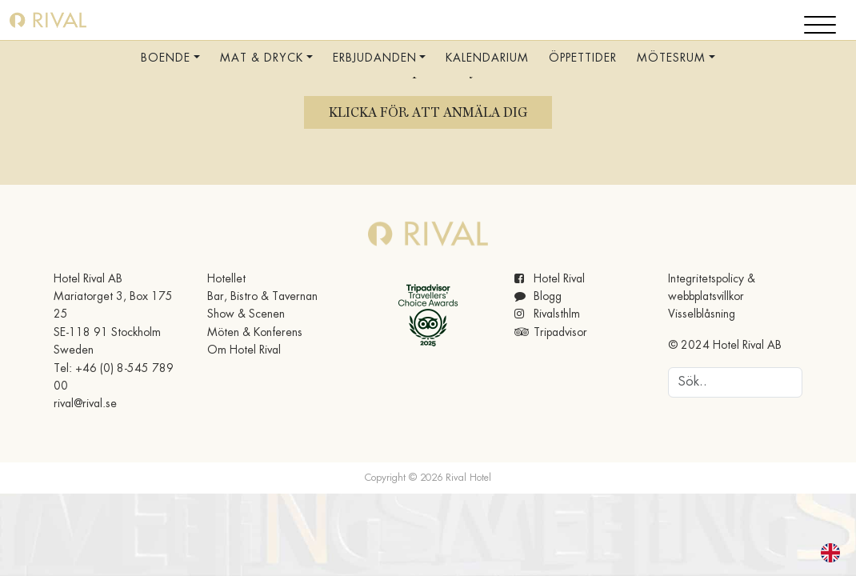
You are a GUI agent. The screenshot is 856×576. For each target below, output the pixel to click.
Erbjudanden (375, 58)
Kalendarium (487, 58)
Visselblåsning (701, 314)
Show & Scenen (246, 314)
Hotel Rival (549, 279)
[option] (834, 552)
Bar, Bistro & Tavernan (262, 296)
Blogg (538, 296)
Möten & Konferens (254, 332)
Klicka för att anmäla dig (428, 112)
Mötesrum (671, 58)
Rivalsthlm (547, 314)
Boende (165, 58)
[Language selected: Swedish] (821, 553)
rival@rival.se (85, 404)
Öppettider (583, 58)
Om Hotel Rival (244, 350)
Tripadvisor (550, 332)
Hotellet (226, 279)
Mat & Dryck (261, 58)
